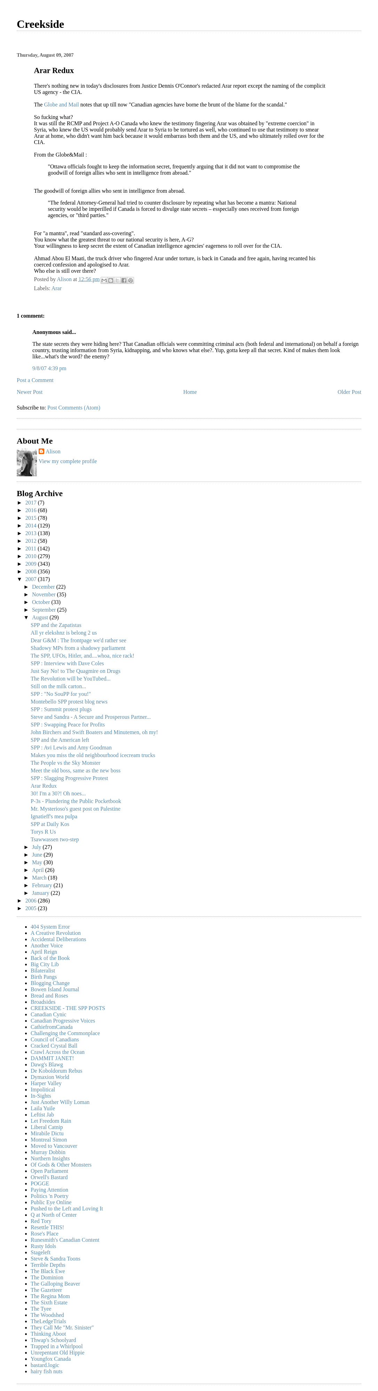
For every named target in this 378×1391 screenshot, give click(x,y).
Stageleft (40, 1252)
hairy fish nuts (47, 1371)
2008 (31, 571)
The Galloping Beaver (55, 1284)
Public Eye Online (51, 1202)
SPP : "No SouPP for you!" (61, 694)
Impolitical (43, 1089)
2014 (31, 525)
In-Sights (41, 1096)
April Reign (44, 952)
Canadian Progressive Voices (63, 1021)
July (37, 847)
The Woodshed (47, 1315)
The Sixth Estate (49, 1302)
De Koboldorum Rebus (56, 1071)
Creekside (40, 24)
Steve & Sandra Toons (55, 1259)
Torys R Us (43, 832)
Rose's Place (44, 1234)
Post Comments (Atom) (73, 408)
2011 (31, 548)
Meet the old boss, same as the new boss (75, 770)
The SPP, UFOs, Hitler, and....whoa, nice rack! (82, 656)
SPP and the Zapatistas (56, 625)
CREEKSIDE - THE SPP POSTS (68, 1008)
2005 (31, 908)
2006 (31, 901)
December (44, 587)
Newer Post (29, 392)
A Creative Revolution (56, 933)
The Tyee (41, 1309)
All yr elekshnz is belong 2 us (64, 633)
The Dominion (47, 1277)
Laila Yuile (43, 1108)
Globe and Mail (62, 105)
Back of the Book (50, 958)
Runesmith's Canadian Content (65, 1240)
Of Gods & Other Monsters (61, 1165)
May (38, 862)
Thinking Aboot (48, 1334)
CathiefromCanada (52, 1027)
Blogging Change (50, 983)
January (41, 893)
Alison (53, 451)
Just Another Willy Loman (60, 1102)
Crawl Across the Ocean (58, 1052)
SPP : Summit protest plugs (61, 709)
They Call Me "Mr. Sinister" (62, 1327)
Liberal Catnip (47, 1127)
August (40, 617)
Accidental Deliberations (58, 939)
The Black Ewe (48, 1271)
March (40, 878)
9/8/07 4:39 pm (49, 368)
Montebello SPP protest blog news (69, 702)
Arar (57, 288)
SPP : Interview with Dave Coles (67, 663)
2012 (31, 541)
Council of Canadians (55, 1039)
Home (190, 392)
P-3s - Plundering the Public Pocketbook (76, 801)
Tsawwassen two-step (55, 839)
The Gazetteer (46, 1290)
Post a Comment (35, 380)
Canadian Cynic (48, 1014)
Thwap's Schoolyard (53, 1340)
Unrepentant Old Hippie (58, 1353)
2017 (31, 503)
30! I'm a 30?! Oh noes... (58, 793)
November (44, 594)
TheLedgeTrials (48, 1321)
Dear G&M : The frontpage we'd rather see (78, 640)
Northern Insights (50, 1158)
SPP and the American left (60, 740)
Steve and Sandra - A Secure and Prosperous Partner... (91, 717)
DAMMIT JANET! (52, 1058)
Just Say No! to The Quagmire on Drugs (75, 671)
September (44, 610)
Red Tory (41, 1221)
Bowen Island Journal (55, 989)
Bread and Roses (49, 996)
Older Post (349, 392)
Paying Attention (49, 1190)
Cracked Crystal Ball (54, 1046)
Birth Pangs (44, 977)
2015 (31, 518)
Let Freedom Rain (51, 1121)
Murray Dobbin (48, 1152)
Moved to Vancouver (54, 1146)
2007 (31, 579)
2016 (31, 510)
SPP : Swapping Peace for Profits (68, 725)
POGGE (40, 1183)
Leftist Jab (42, 1115)
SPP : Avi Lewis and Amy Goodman (71, 747)
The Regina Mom (50, 1296)
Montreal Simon (49, 1140)
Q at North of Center (54, 1215)
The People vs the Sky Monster (65, 763)
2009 (31, 564)
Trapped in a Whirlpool (57, 1346)
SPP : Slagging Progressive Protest (69, 778)
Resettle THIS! (47, 1227)
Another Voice (47, 945)
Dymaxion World (50, 1077)
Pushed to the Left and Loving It (67, 1208)
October (42, 602)
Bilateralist (43, 970)
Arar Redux (44, 786)
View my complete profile (68, 461)
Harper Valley (46, 1083)
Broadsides (43, 1002)
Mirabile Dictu (47, 1133)
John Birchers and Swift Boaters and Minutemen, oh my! (94, 732)
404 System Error (50, 927)
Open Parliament (49, 1171)
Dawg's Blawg (47, 1064)
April (38, 870)
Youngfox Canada (51, 1359)
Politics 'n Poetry (50, 1196)
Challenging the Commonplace (65, 1033)
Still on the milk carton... (58, 686)
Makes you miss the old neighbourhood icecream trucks (93, 755)
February (43, 885)
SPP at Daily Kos (50, 824)
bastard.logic (45, 1365)
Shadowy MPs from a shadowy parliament (78, 648)
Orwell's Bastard (49, 1177)
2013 (31, 533)
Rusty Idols (43, 1246)
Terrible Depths (48, 1265)
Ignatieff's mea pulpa (54, 816)
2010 (31, 556)
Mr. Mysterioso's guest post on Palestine (75, 809)
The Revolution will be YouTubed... (71, 679)
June (38, 855)
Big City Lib (45, 964)
